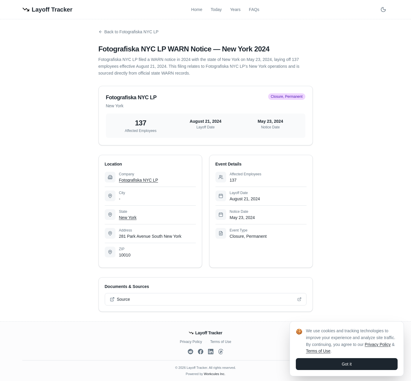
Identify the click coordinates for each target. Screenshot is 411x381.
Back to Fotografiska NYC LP (129, 31)
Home (196, 9)
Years (235, 9)
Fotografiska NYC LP (138, 180)
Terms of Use (220, 342)
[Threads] (221, 351)
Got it (346, 364)
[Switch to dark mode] (383, 9)
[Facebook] (200, 351)
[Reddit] (190, 351)
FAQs (254, 9)
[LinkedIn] (210, 351)
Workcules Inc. (214, 374)
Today (216, 9)
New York (128, 217)
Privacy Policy (191, 342)
